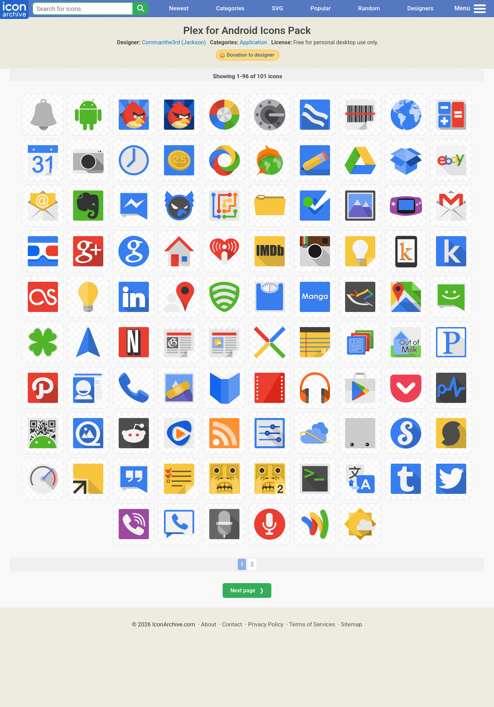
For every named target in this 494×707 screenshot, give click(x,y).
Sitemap (351, 624)
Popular (320, 8)
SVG (277, 8)
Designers (420, 8)
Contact (232, 624)
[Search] (140, 8)
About (208, 624)
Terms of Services (312, 624)
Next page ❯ (246, 590)
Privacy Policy (265, 624)
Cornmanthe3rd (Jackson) (174, 42)
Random (369, 8)
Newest (178, 8)
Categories (230, 8)
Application (253, 42)
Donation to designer (250, 55)
